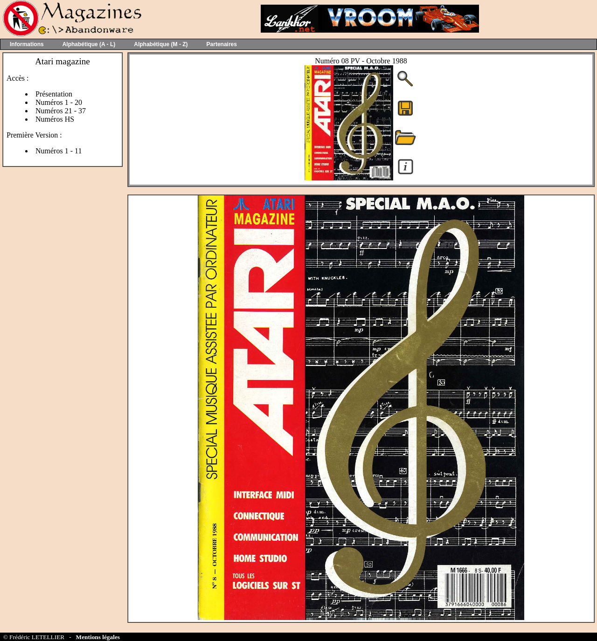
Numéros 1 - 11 (58, 151)
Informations (27, 44)
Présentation (53, 94)
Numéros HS (54, 119)
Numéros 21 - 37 (60, 111)
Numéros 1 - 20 (58, 102)
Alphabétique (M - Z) (160, 44)
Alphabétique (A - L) (89, 44)
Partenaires (222, 44)
